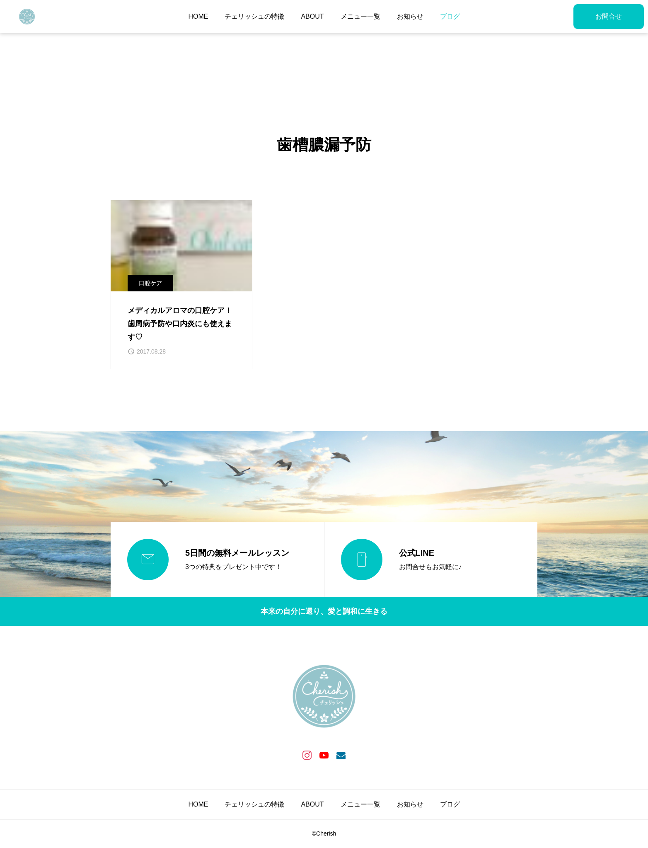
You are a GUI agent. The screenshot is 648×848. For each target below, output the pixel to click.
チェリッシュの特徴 (254, 16)
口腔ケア (150, 283)
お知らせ (410, 16)
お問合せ (608, 16)
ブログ (450, 16)
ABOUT (312, 16)
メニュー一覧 (360, 16)
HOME (198, 16)
